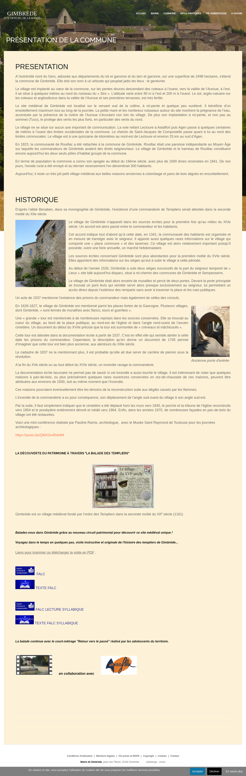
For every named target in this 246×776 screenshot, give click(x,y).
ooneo (162, 762)
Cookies (162, 756)
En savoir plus (234, 771)
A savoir (236, 13)
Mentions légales (105, 756)
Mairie (155, 13)
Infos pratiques (190, 13)
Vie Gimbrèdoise (216, 13)
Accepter (197, 771)
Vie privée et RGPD (129, 756)
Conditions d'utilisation (80, 756)
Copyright (148, 756)
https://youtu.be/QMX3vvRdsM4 (39, 435)
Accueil (141, 13)
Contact (174, 756)
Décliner (214, 771)
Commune (170, 13)
